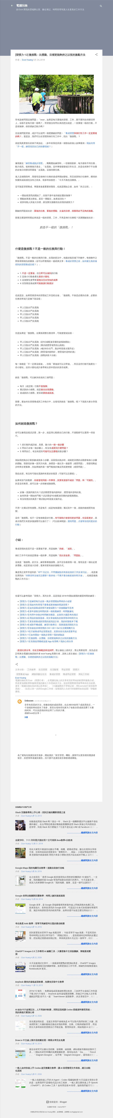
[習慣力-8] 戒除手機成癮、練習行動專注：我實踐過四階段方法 (49, 624)
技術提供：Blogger (56, 1102)
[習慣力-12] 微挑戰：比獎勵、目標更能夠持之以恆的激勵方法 (48, 638)
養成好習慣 (55, 674)
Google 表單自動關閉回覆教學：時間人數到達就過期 (40, 895)
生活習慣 (43, 669)
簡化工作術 (84, 674)
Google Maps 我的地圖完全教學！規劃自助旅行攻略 (39, 868)
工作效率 (31, 669)
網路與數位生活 (39, 674)
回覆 (26, 717)
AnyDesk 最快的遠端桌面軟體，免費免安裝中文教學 (39, 982)
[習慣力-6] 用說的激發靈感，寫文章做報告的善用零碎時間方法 (49, 618)
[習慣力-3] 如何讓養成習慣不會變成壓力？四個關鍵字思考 (47, 608)
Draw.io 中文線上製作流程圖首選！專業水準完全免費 (40, 1040)
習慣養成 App (22, 674)
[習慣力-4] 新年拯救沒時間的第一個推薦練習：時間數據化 (47, 611)
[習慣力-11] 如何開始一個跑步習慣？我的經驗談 (42, 635)
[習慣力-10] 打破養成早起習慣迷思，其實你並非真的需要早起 (48, 631)
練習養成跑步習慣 (34, 163)
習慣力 (76, 669)
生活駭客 (54, 669)
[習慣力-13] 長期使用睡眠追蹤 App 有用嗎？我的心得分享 (46, 641)
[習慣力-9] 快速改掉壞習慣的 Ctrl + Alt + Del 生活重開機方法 (47, 628)
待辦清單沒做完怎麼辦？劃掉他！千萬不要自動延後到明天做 (54, 575)
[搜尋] (101, 6)
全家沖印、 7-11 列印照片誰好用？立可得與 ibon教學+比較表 (43, 840)
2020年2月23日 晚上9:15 (42, 701)
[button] (96, 55)
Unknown (29, 700)
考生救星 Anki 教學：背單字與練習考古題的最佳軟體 (40, 923)
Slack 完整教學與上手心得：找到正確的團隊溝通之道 (40, 812)
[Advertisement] (56, 31)
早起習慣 (66, 669)
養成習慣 (70, 133)
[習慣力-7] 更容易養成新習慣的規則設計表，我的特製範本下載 (49, 621)
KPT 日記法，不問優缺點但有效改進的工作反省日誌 (62, 572)
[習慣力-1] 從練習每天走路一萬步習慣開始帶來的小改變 (46, 601)
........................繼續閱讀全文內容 (82, 832)
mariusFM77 (62, 1107)
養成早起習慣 (69, 674)
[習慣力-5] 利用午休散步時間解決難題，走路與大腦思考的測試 (49, 614)
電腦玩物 (21, 5)
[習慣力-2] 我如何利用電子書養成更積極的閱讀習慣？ (44, 604)
